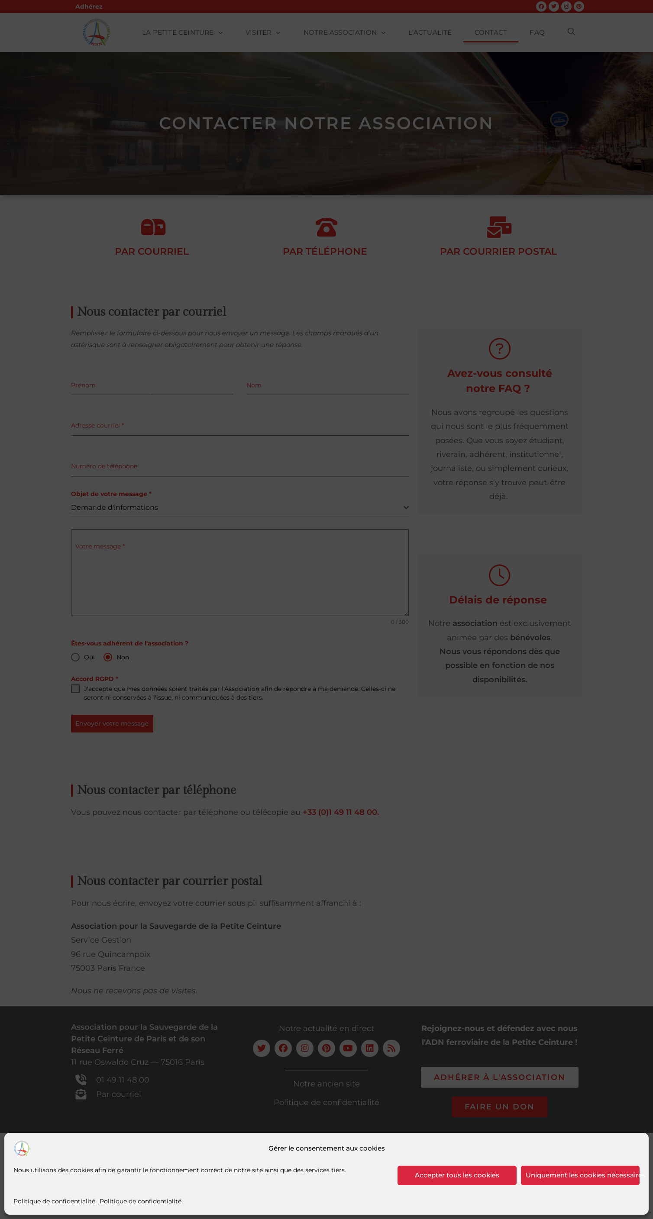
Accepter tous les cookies (457, 1175)
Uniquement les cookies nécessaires (583, 1175)
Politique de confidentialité (54, 1201)
